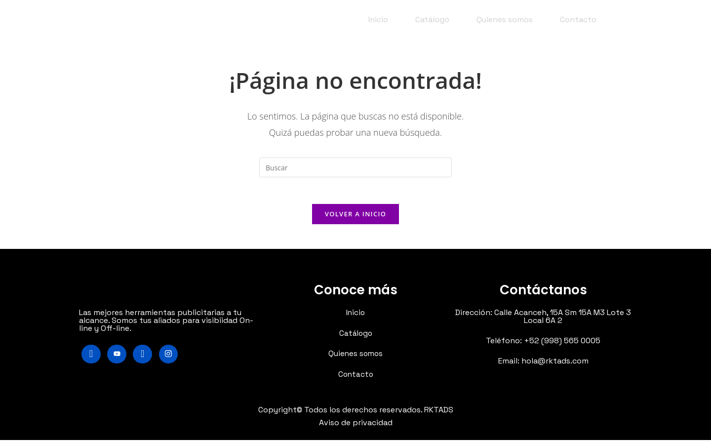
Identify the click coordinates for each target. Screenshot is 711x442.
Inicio (378, 19)
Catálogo (432, 19)
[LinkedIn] (144, 357)
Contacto (578, 19)
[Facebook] (91, 357)
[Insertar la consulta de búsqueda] (355, 167)
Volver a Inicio (355, 216)
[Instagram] (171, 357)
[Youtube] (118, 357)
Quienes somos (504, 19)
